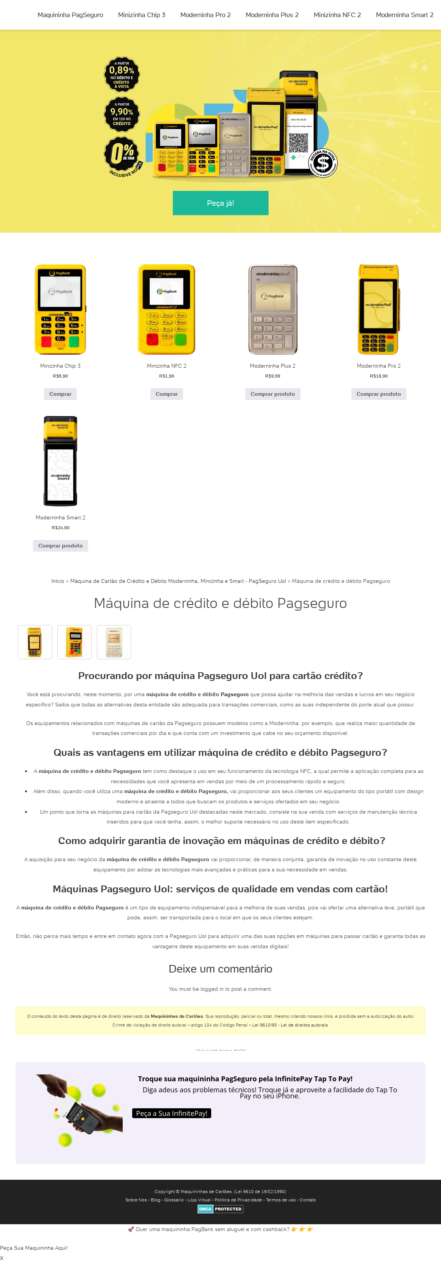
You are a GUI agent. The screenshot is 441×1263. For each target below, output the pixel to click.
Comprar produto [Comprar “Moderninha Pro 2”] (379, 393)
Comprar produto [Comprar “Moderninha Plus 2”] (273, 393)
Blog (155, 1200)
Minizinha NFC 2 (337, 15)
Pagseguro (235, 694)
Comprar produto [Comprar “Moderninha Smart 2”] (60, 545)
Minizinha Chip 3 (141, 15)
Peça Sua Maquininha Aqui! (34, 1247)
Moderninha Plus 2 (272, 15)
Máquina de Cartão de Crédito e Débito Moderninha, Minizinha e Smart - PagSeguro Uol (178, 581)
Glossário (174, 1200)
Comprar (60, 393)
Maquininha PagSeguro (70, 15)
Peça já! (220, 203)
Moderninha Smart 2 (404, 15)
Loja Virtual (199, 1200)
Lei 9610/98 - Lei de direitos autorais (290, 1025)
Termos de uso (281, 1200)
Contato (308, 1200)
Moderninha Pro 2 (205, 15)
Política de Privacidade (238, 1200)
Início (57, 581)
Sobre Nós (136, 1200)
